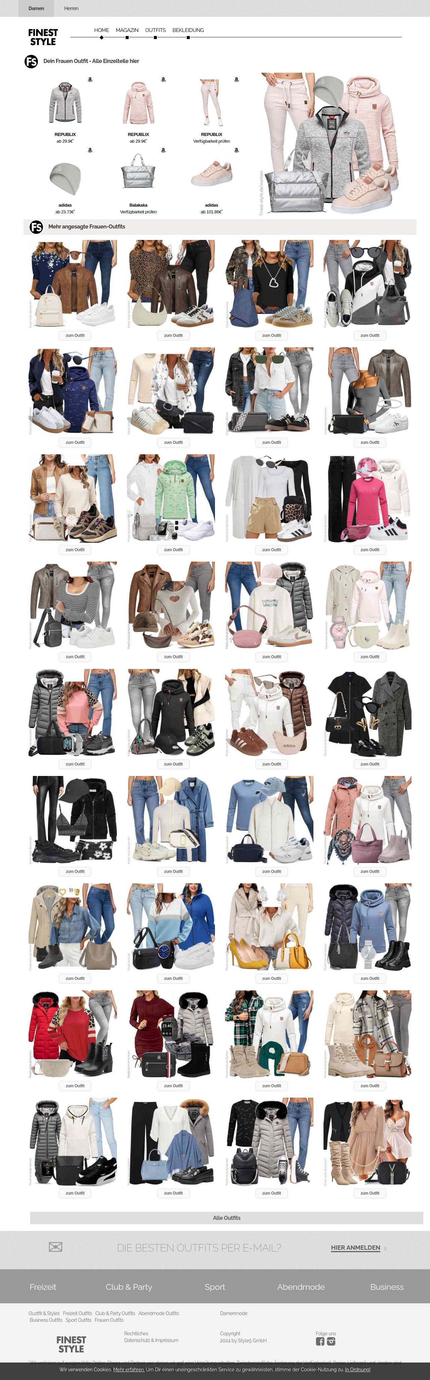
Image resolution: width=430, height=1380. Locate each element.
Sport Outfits (78, 1320)
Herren (71, 8)
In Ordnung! (358, 1369)
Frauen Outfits (109, 1320)
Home (101, 30)
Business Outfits (46, 1320)
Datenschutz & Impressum (151, 1340)
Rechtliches (136, 1333)
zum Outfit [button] (75, 335)
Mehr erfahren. (129, 1369)
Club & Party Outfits (115, 1313)
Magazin (127, 30)
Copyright (230, 1333)
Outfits (155, 30)
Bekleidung (188, 30)
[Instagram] (321, 1344)
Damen (36, 8)
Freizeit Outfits (77, 1313)
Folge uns (326, 1333)
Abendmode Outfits (158, 1313)
